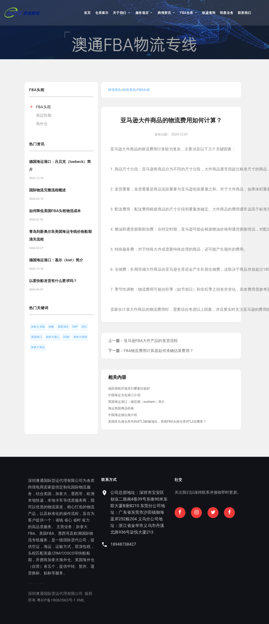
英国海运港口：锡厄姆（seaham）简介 (136, 401)
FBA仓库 (186, 13)
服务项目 (142, 13)
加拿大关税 (38, 326)
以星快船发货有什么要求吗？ (53, 281)
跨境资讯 (164, 13)
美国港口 (36, 337)
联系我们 (244, 13)
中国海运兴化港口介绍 (124, 395)
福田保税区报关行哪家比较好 (129, 388)
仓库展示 (102, 13)
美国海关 (63, 326)
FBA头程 (43, 107)
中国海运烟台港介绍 (122, 415)
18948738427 (191, 544)
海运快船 (44, 115)
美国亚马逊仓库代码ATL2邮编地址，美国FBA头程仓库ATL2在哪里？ (157, 421)
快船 (51, 326)
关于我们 (119, 13)
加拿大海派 (80, 337)
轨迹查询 (209, 13)
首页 (87, 13)
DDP (75, 326)
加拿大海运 (38, 347)
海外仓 (42, 123)
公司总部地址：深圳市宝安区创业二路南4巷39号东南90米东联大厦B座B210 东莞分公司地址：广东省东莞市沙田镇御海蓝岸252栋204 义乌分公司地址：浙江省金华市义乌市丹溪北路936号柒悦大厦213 (207, 512)
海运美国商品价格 (121, 408)
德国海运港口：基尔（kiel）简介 (56, 260)
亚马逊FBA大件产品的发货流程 (151, 340)
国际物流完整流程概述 (47, 190)
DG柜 (66, 337)
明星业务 (226, 13)
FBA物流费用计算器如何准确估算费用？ (158, 350)
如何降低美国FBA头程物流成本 (55, 211)
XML (48, 600)
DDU (84, 326)
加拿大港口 (53, 337)
